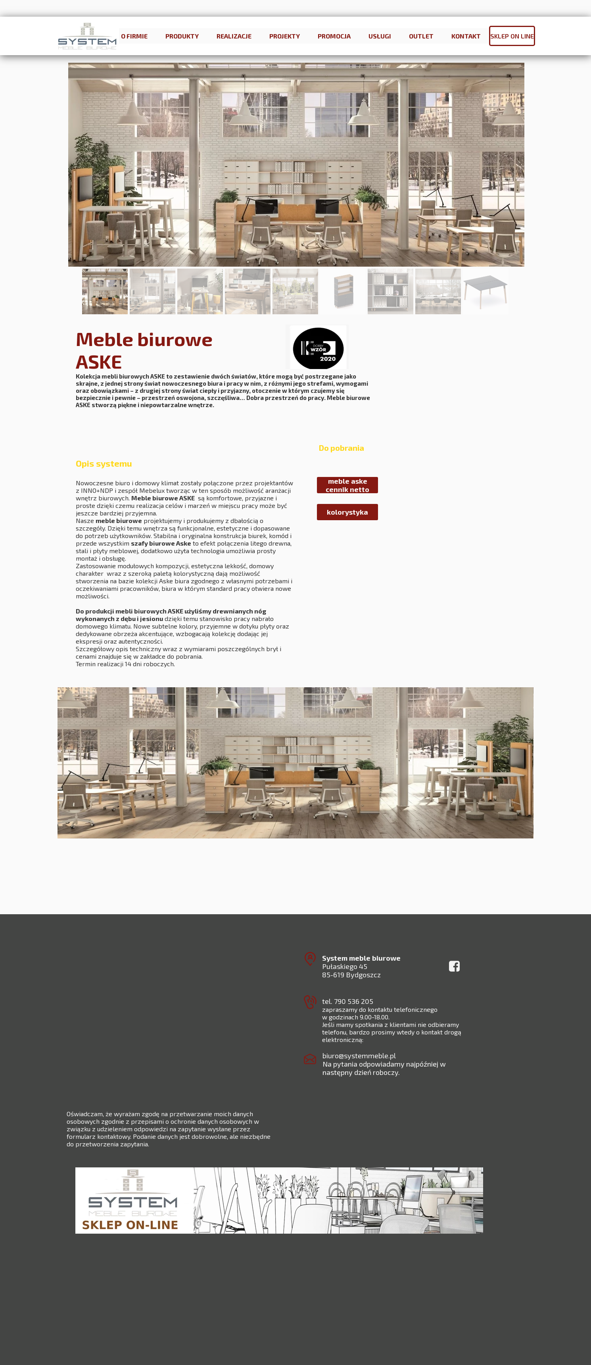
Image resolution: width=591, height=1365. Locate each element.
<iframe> (283, 1305)
